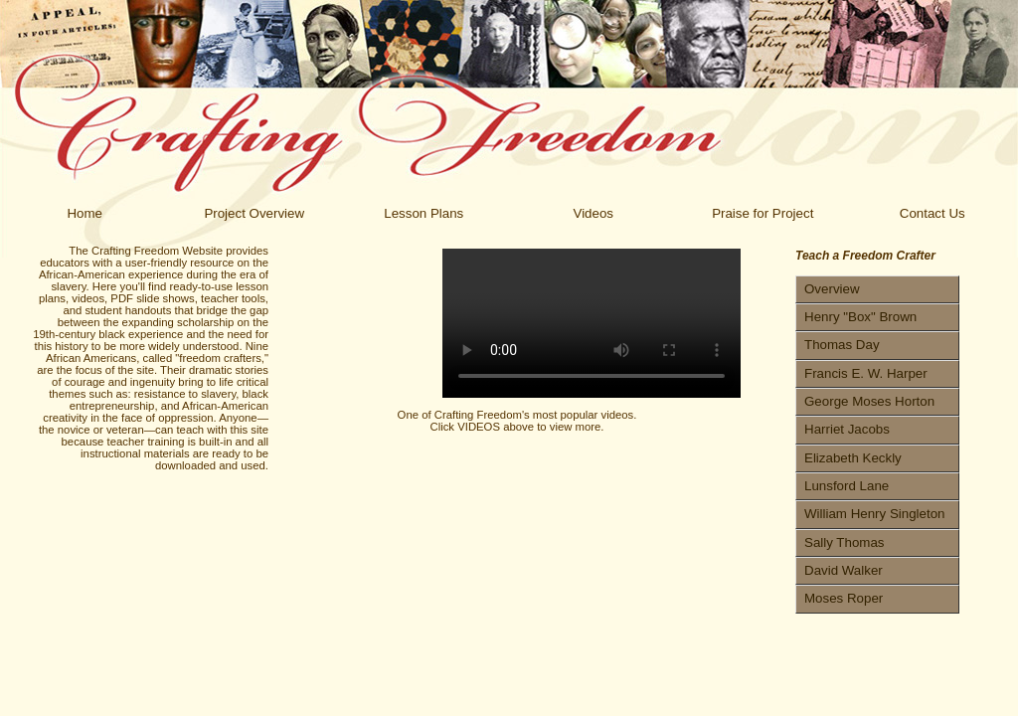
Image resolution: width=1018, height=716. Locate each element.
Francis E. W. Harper (866, 373)
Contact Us (932, 213)
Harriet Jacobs (847, 429)
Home (84, 213)
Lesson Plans (423, 213)
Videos (593, 213)
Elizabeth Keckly (853, 457)
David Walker (843, 570)
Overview (832, 288)
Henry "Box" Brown (860, 316)
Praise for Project (762, 213)
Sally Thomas (844, 542)
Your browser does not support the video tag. (591, 323)
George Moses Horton (869, 401)
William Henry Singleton (874, 513)
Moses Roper (843, 598)
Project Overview (254, 213)
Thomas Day (842, 344)
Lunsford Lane (846, 485)
